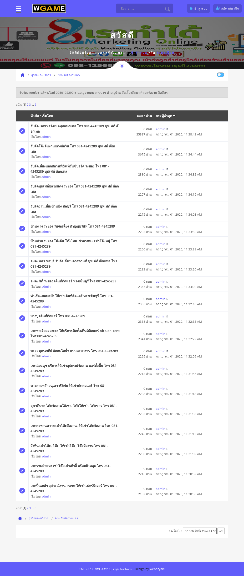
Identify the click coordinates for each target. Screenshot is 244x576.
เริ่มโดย (47, 116)
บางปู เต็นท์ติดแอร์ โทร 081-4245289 (57, 316)
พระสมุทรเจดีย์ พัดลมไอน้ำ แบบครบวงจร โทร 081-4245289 (74, 350)
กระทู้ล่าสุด (166, 116)
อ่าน (149, 116)
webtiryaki (157, 569)
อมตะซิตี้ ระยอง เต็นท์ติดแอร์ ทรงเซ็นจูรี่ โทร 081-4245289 (73, 281)
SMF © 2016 (102, 569)
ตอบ (140, 116)
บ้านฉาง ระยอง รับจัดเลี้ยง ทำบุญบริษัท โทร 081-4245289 (72, 226)
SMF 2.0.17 (86, 569)
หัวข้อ (34, 116)
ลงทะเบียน (165, 52)
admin (46, 137)
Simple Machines (122, 569)
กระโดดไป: (175, 531)
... (33, 104)
